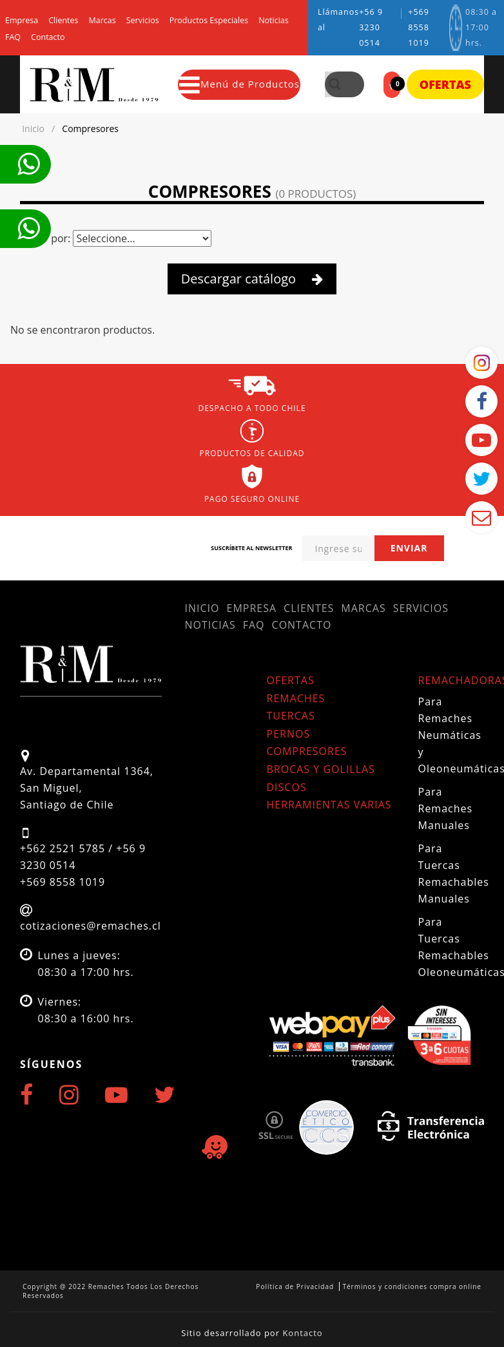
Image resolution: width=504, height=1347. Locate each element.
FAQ (13, 37)
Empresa (21, 20)
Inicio (202, 608)
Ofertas (445, 84)
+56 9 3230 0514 (371, 27)
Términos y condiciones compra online (411, 1286)
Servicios (142, 20)
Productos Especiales (209, 20)
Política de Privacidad (295, 1286)
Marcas (102, 20)
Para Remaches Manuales (445, 808)
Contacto (47, 37)
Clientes (63, 20)
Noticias (273, 20)
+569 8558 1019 (418, 27)
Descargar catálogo (252, 278)
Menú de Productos (239, 85)
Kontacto (302, 1333)
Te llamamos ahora (28, 164)
